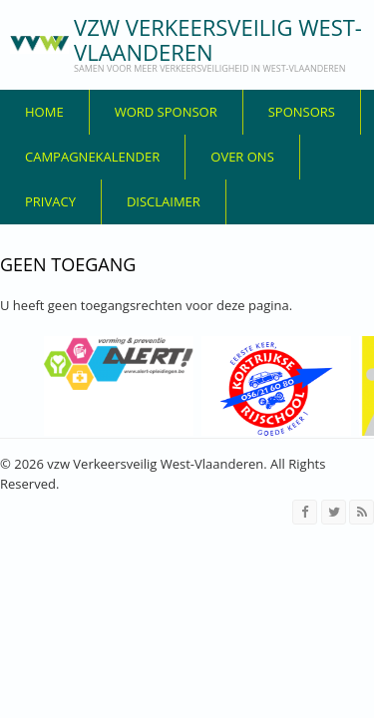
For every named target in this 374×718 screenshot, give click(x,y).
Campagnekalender (92, 157)
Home (44, 112)
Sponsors (301, 112)
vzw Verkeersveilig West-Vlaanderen (218, 39)
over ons (242, 157)
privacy (50, 201)
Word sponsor (166, 112)
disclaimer (163, 201)
